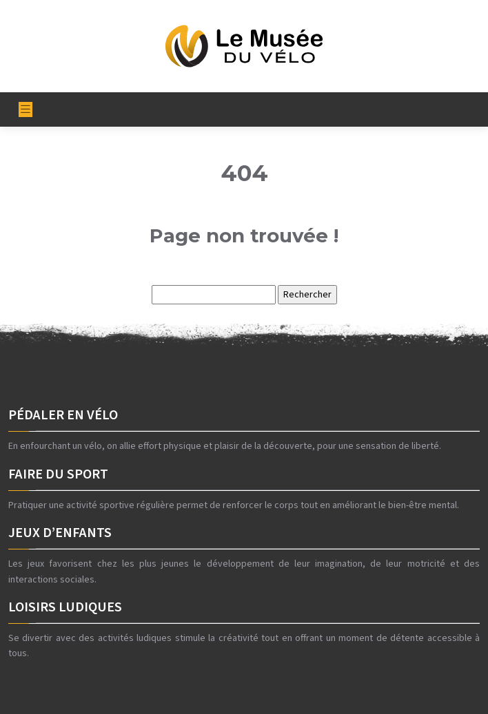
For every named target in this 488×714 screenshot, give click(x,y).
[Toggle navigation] (25, 109)
